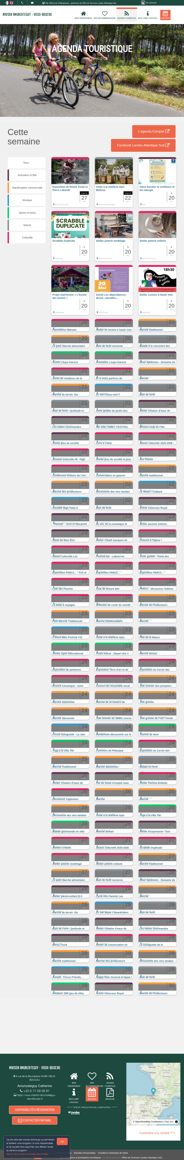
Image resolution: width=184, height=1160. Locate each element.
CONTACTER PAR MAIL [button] (34, 1120)
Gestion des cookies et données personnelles (27, 1154)
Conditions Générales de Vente (113, 1153)
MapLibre (169, 1121)
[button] (70, 184)
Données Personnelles (85, 1153)
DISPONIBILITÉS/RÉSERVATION (34, 1110)
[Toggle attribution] (176, 1122)
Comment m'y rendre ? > (157, 1133)
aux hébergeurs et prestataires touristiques (80, 1157)
